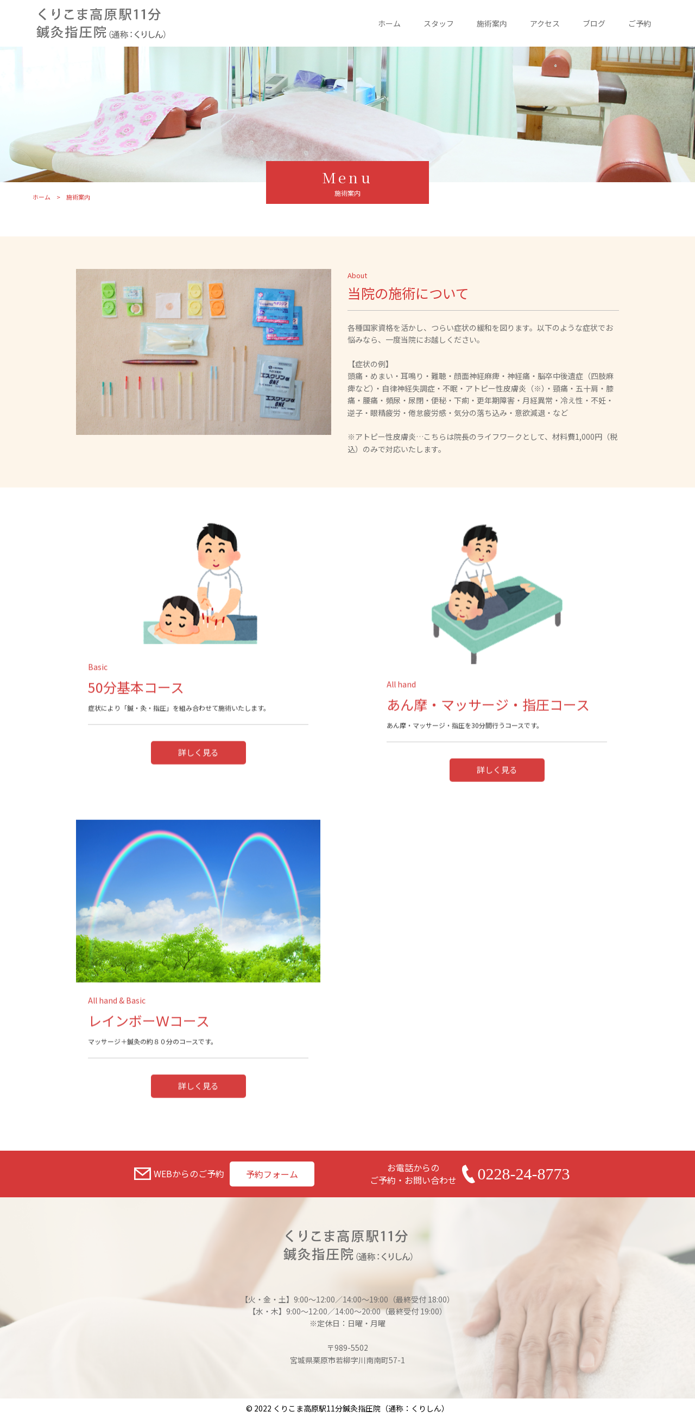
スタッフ (439, 23)
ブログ (594, 23)
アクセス (545, 23)
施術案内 (492, 23)
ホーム (389, 23)
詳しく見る (198, 813)
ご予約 (639, 23)
